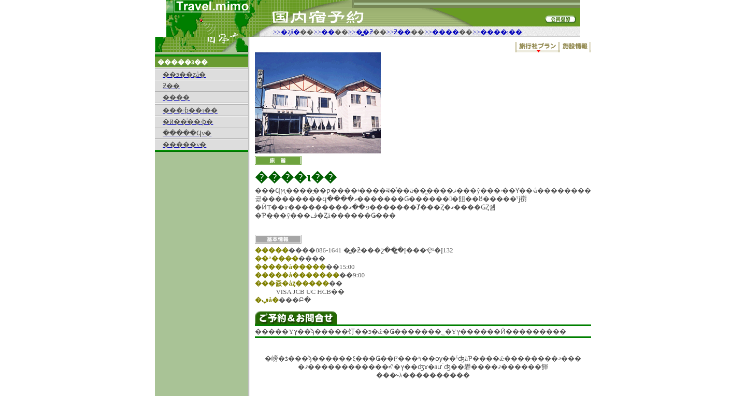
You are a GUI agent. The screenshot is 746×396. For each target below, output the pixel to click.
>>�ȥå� (286, 32)
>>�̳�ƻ (360, 32)
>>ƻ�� (398, 32)
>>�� (324, 32)
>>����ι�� (497, 32)
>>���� (441, 32)
